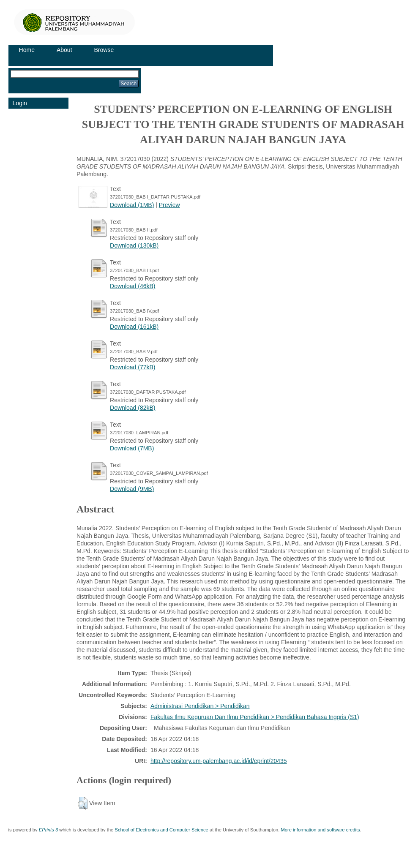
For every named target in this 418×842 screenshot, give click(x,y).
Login (20, 103)
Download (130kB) (134, 245)
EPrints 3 (48, 829)
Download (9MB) (132, 488)
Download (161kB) (134, 326)
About (64, 49)
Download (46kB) (132, 286)
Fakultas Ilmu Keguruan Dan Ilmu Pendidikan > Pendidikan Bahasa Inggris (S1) (254, 717)
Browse (104, 49)
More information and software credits (320, 829)
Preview (169, 205)
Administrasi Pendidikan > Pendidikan (200, 706)
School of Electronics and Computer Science (161, 829)
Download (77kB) (132, 367)
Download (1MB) (132, 205)
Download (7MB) (132, 448)
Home (27, 49)
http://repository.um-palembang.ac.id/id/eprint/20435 (218, 761)
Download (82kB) (132, 407)
